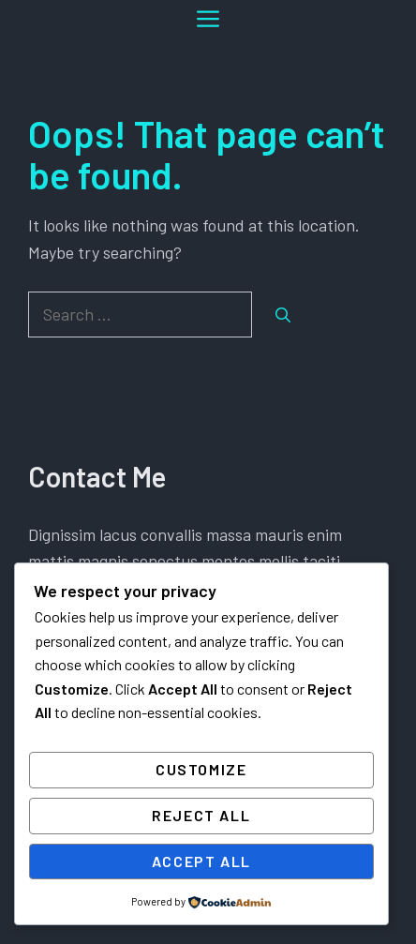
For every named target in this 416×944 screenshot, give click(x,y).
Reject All (201, 815)
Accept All (201, 861)
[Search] (283, 315)
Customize (201, 769)
